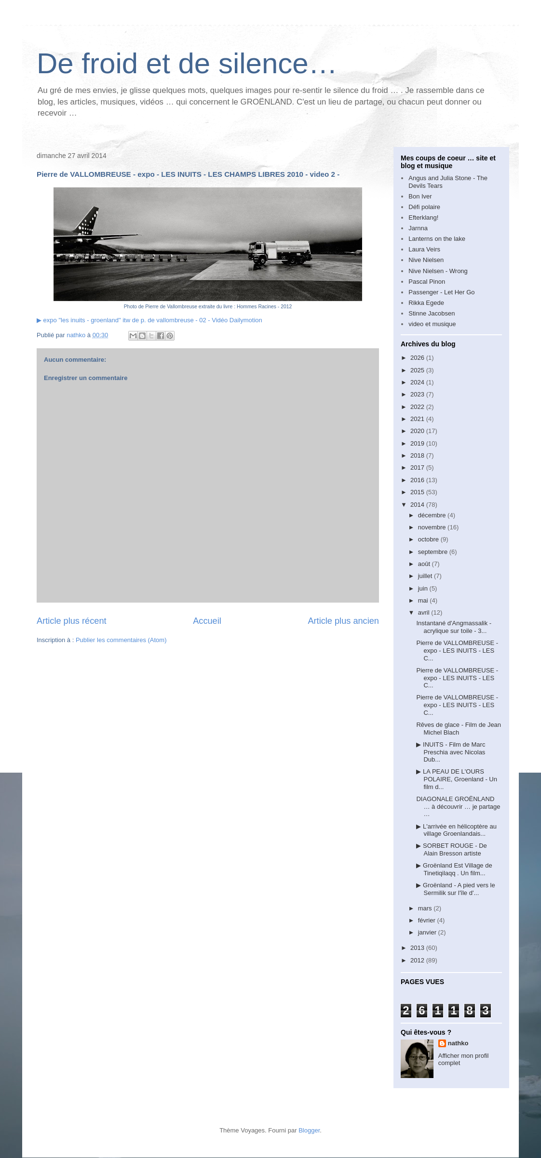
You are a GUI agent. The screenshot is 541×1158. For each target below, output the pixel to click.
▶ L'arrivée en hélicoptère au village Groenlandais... (456, 830)
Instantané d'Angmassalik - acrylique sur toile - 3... (453, 626)
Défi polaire (424, 207)
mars (426, 908)
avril (424, 612)
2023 (418, 394)
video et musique (432, 324)
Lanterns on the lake (436, 238)
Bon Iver (420, 196)
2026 (418, 357)
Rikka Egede (426, 302)
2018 (418, 455)
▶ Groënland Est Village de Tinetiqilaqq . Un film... (454, 869)
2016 (418, 480)
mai (424, 600)
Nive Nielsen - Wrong (438, 271)
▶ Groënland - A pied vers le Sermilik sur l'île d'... (455, 889)
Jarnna (418, 228)
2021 (418, 418)
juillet (426, 575)
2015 (418, 492)
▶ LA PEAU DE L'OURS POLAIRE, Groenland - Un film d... (456, 779)
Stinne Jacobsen (431, 313)
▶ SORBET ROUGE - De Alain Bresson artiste (451, 849)
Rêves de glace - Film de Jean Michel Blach (458, 728)
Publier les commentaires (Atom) (121, 640)
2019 (418, 443)
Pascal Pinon (426, 281)
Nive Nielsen (426, 259)
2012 (418, 960)
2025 (418, 370)
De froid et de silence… (187, 63)
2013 (418, 947)
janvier (428, 932)
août (425, 563)
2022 (418, 406)
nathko (458, 1043)
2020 (418, 430)
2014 (418, 504)
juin (424, 588)
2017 (418, 467)
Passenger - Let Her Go (441, 292)
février (427, 920)
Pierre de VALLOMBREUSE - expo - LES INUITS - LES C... (457, 650)
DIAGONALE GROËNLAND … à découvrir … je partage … (458, 806)
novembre (432, 527)
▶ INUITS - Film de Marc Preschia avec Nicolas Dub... (450, 752)
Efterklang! (423, 217)
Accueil (207, 621)
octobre (429, 539)
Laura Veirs (424, 249)
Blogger (309, 1130)
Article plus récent (72, 621)
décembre (432, 515)
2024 (418, 382)
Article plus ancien (343, 621)
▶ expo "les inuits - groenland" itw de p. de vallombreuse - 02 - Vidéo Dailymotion (149, 320)
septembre (433, 551)
